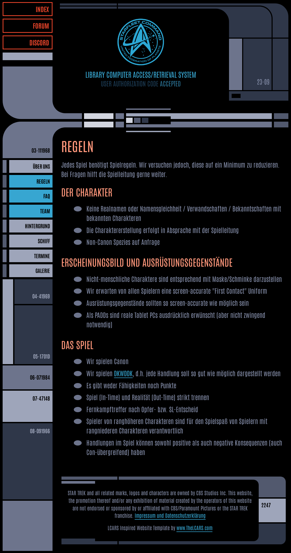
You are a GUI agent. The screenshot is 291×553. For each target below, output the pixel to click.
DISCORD (39, 42)
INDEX (42, 9)
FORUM (41, 25)
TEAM (45, 211)
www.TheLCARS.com (194, 527)
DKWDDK (123, 373)
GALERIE (42, 270)
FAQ (46, 196)
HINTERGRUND (37, 226)
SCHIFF (44, 240)
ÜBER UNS (41, 166)
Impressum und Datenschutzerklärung (170, 515)
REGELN (43, 181)
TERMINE (42, 255)
